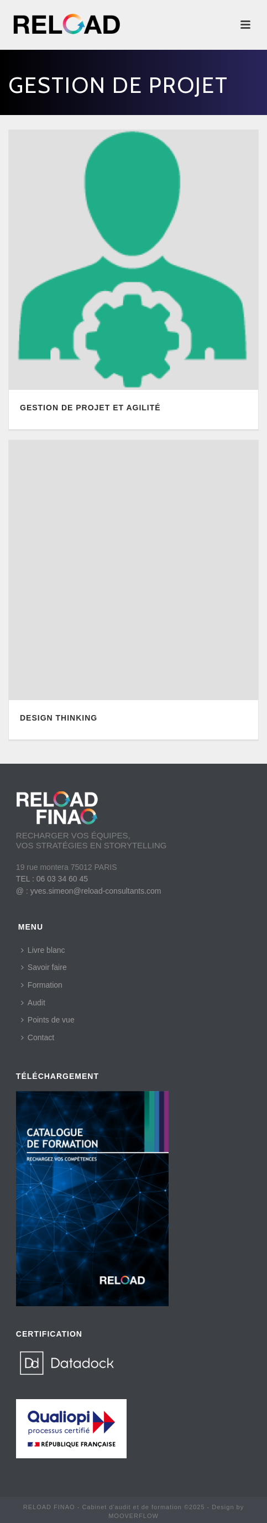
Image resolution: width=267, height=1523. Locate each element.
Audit (33, 1002)
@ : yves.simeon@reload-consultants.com (88, 890)
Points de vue (48, 1019)
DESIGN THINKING (58, 717)
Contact (37, 1037)
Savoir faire (44, 967)
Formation (41, 984)
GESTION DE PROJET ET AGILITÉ (90, 407)
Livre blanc (43, 950)
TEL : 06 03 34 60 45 (52, 878)
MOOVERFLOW (133, 1515)
